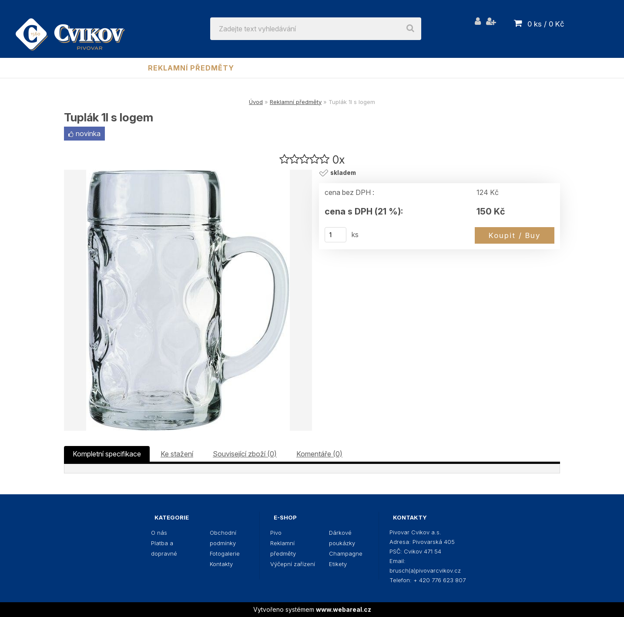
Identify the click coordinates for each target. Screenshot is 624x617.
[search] (410, 28)
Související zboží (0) (245, 453)
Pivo (124, 68)
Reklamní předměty (191, 68)
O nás (159, 532)
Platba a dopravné (164, 548)
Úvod (256, 101)
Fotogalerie (225, 553)
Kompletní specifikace (107, 453)
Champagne (459, 68)
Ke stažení (177, 453)
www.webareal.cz (343, 609)
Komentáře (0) (319, 453)
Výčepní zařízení (285, 68)
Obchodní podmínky (223, 538)
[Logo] (70, 28)
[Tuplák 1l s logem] (188, 300)
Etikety (516, 68)
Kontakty (221, 563)
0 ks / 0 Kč (545, 24)
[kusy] (335, 234)
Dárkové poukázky (378, 68)
